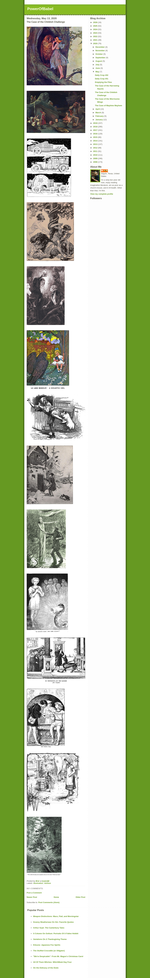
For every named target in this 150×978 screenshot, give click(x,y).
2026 (95, 22)
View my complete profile (101, 194)
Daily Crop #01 (101, 79)
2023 (95, 33)
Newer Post (32, 897)
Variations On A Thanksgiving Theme (50, 939)
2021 (95, 40)
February (100, 116)
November (100, 50)
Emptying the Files (103, 82)
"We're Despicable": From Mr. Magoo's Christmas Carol (58, 956)
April (98, 109)
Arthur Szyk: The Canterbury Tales (48, 928)
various (47, 883)
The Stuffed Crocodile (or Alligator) (49, 951)
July (98, 64)
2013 (95, 144)
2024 (95, 29)
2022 (95, 36)
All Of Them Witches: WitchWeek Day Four (52, 962)
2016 (95, 134)
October (99, 54)
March (99, 112)
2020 (95, 43)
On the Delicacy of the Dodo (45, 968)
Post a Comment (34, 893)
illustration (38, 883)
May (98, 72)
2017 (95, 130)
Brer (106, 171)
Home (56, 897)
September (101, 57)
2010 (95, 155)
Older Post (80, 897)
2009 (95, 158)
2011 (95, 151)
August (99, 61)
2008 (95, 162)
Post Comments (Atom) (48, 902)
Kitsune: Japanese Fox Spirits (46, 945)
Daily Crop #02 (101, 75)
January (99, 119)
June (98, 68)
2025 (95, 26)
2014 (95, 141)
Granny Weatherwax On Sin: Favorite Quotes (53, 922)
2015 (95, 137)
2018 (95, 127)
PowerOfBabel (40, 9)
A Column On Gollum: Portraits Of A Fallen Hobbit (55, 933)
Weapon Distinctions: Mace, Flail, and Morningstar (56, 916)
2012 (95, 148)
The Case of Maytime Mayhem (108, 105)
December (100, 47)
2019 (95, 123)
